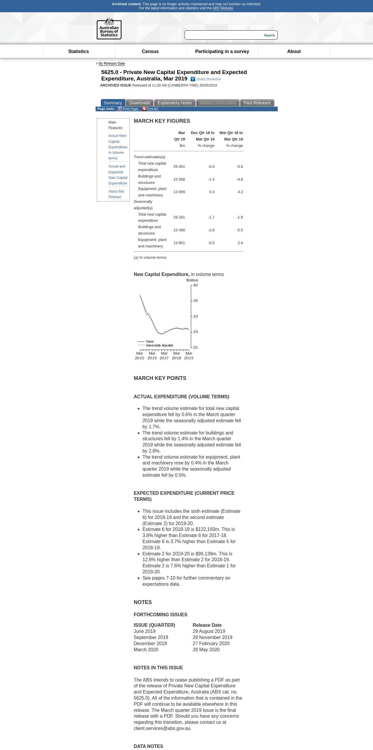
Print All (150, 109)
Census (150, 51)
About (294, 51)
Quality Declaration (206, 79)
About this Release (116, 194)
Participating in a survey (222, 51)
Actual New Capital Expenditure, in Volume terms (118, 147)
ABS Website (222, 8)
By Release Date (112, 63)
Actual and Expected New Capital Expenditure (118, 174)
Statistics (78, 51)
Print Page (127, 109)
